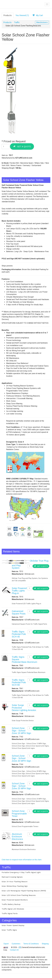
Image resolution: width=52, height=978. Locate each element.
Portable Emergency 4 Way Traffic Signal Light (21, 872)
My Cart (38, 15)
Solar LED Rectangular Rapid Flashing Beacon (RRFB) (24, 891)
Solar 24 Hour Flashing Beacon (14, 882)
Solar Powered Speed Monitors (15, 900)
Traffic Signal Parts (10, 913)
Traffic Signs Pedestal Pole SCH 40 (19, 634)
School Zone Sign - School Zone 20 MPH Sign (21, 758)
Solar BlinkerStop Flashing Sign (15, 886)
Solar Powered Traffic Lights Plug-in (19, 590)
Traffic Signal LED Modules (13, 909)
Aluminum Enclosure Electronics (17, 836)
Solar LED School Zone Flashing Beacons (19, 895)
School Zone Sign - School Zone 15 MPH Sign (21, 730)
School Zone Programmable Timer (19, 813)
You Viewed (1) (22, 15)
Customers (16, 944)
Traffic (17, 22)
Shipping (45, 944)
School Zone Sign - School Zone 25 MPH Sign (21, 786)
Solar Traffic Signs (9, 930)
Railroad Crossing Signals (12, 877)
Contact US (14, 950)
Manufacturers (42, 22)
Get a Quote (22, 146)
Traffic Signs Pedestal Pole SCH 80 (19, 682)
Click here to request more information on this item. (22, 860)
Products (7, 15)
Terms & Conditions (31, 944)
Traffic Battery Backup (11, 904)
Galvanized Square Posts (18, 612)
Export (6, 944)
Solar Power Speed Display (13, 925)
